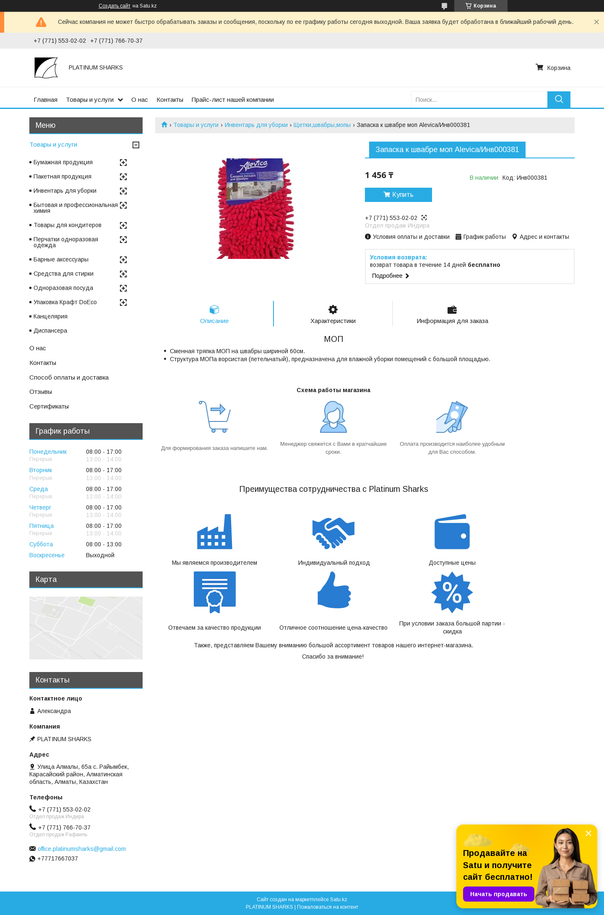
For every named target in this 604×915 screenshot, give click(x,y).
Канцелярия (51, 316)
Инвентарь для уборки (256, 124)
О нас (139, 99)
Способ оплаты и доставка (69, 377)
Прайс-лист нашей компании (233, 99)
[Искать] (558, 99)
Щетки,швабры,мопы (322, 124)
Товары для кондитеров (68, 225)
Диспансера (50, 330)
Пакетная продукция (62, 176)
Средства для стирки (64, 273)
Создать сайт (114, 6)
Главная (45, 99)
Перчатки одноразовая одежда (66, 242)
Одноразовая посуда (63, 287)
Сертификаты (49, 406)
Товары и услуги (90, 99)
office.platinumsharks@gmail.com (82, 848)
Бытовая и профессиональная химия (76, 208)
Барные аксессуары (61, 259)
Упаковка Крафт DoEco (65, 302)
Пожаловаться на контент (327, 907)
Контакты (169, 99)
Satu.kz (338, 899)
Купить (403, 194)
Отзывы (40, 391)
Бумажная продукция (63, 162)
